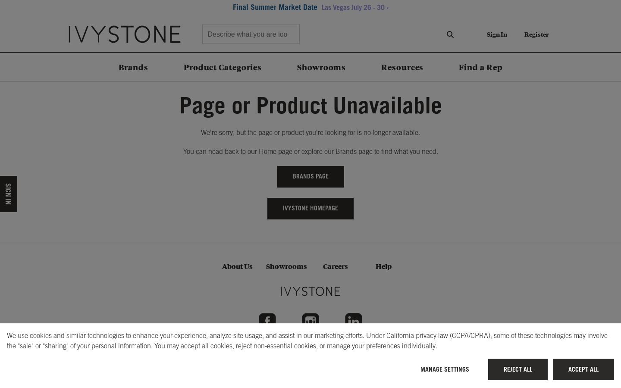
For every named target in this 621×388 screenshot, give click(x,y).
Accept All (583, 369)
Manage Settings (444, 369)
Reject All (518, 369)
